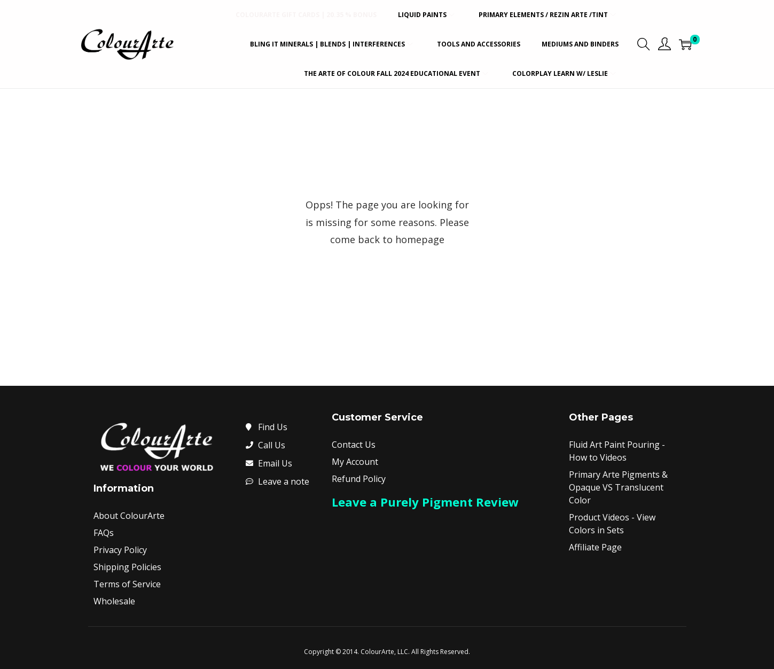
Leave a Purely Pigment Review (425, 502)
